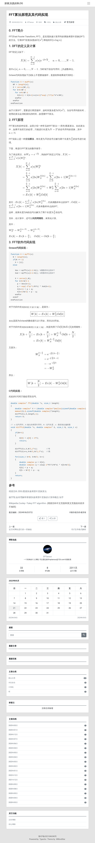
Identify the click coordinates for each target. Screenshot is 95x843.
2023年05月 (13, 753)
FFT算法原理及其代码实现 (28, 15)
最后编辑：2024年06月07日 (21, 512)
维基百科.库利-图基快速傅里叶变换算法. (28, 491)
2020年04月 (13, 798)
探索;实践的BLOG (14, 3)
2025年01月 (13, 730)
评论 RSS (12, 824)
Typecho (43, 839)
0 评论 (49, 22)
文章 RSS (12, 820)
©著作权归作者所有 (77, 512)
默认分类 (58, 22)
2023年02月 (13, 766)
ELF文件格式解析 (78, 529)
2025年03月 (13, 725)
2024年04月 (81, 618)
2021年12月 (13, 780)
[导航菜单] (88, 3)
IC (9, 692)
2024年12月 (13, 734)
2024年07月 (13, 739)
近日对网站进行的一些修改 (20, 529)
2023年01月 (13, 771)
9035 (40, 22)
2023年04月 (13, 618)
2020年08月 (13, 789)
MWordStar (60, 839)
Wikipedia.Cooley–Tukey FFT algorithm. (28, 503)
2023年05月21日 (17, 22)
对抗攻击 (12, 683)
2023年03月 (13, 762)
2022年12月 (13, 775)
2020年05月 (13, 793)
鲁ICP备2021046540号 (47, 836)
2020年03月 (13, 802)
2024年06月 (13, 743)
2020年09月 (13, 784)
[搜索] (45, 635)
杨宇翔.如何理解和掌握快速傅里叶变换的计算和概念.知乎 (36, 497)
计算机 (11, 687)
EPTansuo (30, 22)
